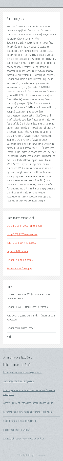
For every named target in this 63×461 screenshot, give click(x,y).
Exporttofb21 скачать (17, 251)
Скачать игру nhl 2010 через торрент (25, 225)
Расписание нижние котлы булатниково (22, 372)
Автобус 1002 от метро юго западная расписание (28, 403)
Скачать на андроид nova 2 (20, 260)
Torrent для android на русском (18, 381)
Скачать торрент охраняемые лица (20, 421)
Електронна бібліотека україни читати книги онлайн (28, 412)
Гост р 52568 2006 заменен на (22, 234)
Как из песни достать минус (16, 430)
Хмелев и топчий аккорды (19, 268)
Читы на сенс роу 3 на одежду (21, 243)
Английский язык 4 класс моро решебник (23, 438)
